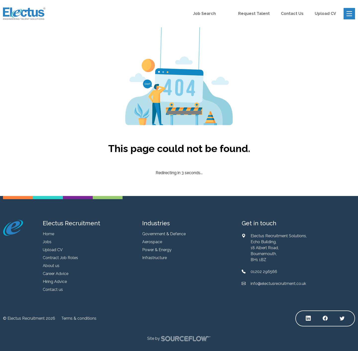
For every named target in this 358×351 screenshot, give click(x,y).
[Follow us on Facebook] (325, 318)
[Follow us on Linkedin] (308, 318)
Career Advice (55, 273)
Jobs (47, 241)
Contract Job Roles (60, 257)
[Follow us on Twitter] (342, 318)
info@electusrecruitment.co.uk (278, 283)
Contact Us (292, 13)
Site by (179, 338)
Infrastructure (154, 257)
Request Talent (254, 13)
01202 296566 (264, 271)
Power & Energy (157, 249)
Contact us (53, 289)
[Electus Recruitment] (13, 227)
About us (51, 265)
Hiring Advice (55, 281)
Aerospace (152, 241)
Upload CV (325, 13)
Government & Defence (164, 234)
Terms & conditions (78, 318)
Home (48, 234)
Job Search (204, 13)
